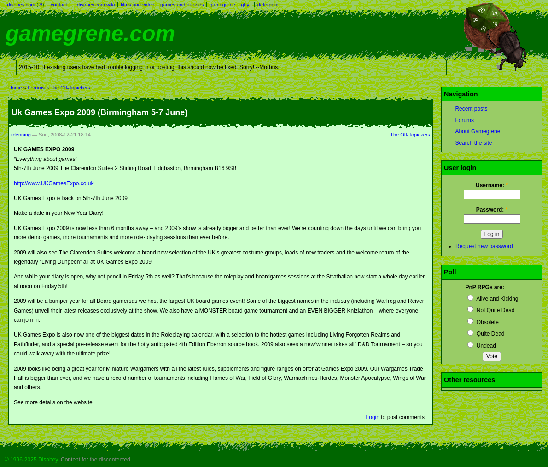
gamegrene (222, 4)
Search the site (473, 143)
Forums (36, 87)
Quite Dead (485, 334)
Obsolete (482, 322)
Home (15, 87)
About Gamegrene (477, 131)
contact (59, 4)
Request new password (484, 246)
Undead (481, 346)
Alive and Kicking (492, 299)
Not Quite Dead (490, 310)
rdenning (21, 134)
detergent (268, 4)
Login (372, 417)
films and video (137, 4)
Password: (492, 210)
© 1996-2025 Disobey (31, 459)
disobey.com (21, 4)
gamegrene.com (90, 33)
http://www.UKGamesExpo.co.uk (53, 183)
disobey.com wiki (96, 4)
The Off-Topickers (70, 87)
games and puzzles (182, 4)
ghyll (246, 4)
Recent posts (471, 109)
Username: (492, 185)
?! (40, 4)
